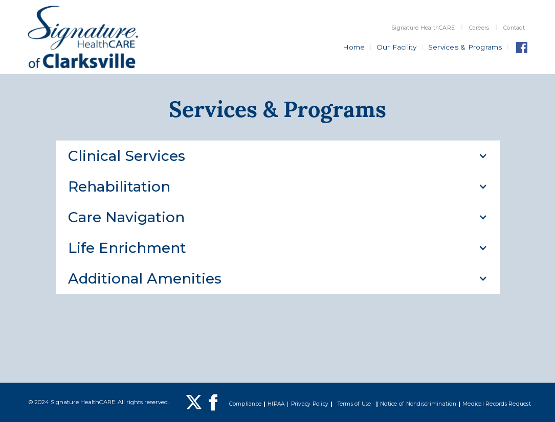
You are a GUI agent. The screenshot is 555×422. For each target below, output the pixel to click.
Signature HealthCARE (423, 27)
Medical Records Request (496, 404)
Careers (479, 27)
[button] (278, 155)
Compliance (245, 404)
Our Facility (396, 47)
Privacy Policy (310, 404)
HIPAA (276, 404)
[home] (83, 37)
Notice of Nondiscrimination (418, 404)
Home (354, 47)
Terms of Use (354, 404)
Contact (514, 27)
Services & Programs (465, 47)
